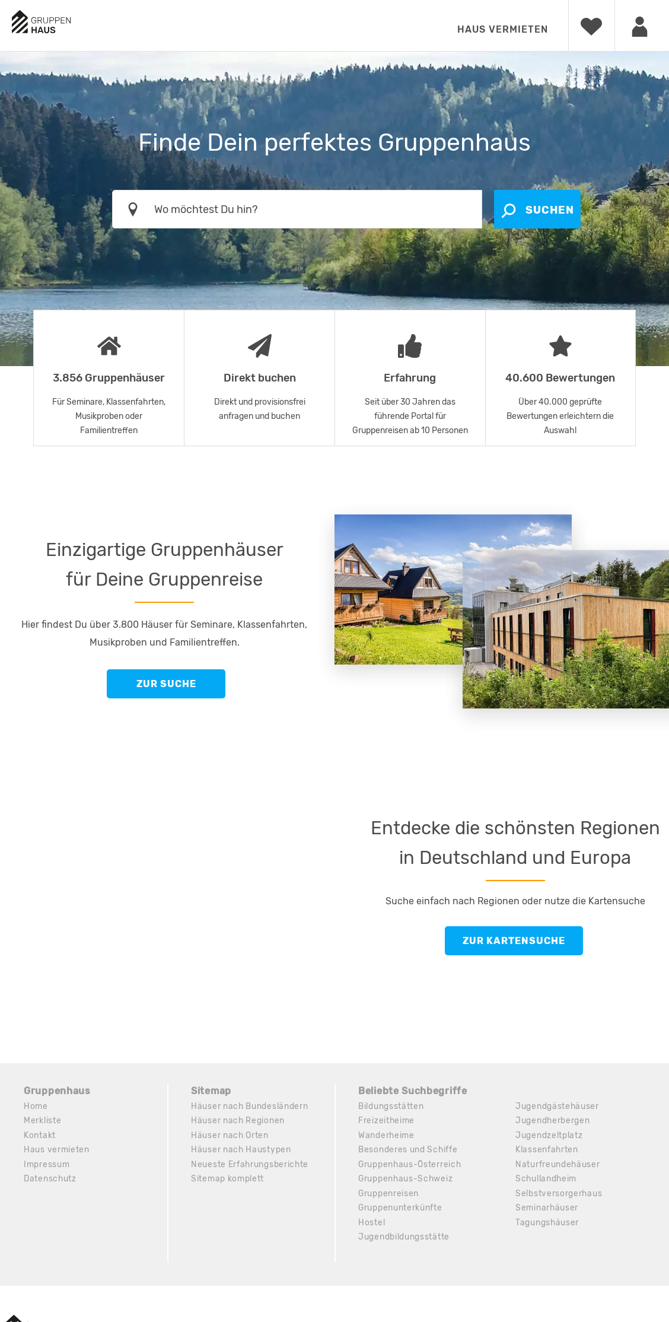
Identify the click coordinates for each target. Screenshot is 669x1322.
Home (36, 1106)
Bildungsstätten (391, 1106)
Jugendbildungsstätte (404, 1240)
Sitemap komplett (227, 1180)
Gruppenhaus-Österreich (410, 1166)
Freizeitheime (386, 1121)
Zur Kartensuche (514, 940)
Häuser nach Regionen (238, 1121)
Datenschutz (51, 1180)
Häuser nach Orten (230, 1136)
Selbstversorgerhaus (559, 1195)
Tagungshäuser (547, 1225)
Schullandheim (546, 1180)
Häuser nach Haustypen (241, 1151)
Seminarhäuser (547, 1210)
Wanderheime (386, 1136)
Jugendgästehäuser (557, 1106)
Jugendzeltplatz (549, 1136)
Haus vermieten (502, 29)
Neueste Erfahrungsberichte (250, 1166)
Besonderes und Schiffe (408, 1151)
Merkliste (42, 1121)
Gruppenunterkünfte (400, 1210)
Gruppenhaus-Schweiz (406, 1180)
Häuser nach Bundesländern (250, 1106)
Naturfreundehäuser (558, 1166)
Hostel (371, 1225)
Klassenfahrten (547, 1151)
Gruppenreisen (388, 1195)
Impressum (46, 1166)
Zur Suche (166, 683)
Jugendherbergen (553, 1121)
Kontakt (40, 1136)
